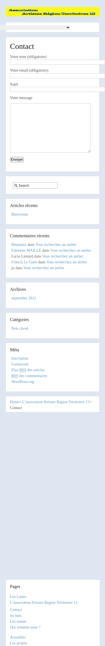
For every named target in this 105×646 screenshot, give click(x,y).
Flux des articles (28, 378)
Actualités (18, 637)
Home (14, 410)
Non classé (19, 337)
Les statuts (18, 621)
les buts (16, 616)
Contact (16, 610)
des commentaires (29, 384)
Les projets (18, 643)
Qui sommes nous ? (25, 627)
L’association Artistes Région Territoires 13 (55, 410)
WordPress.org (22, 390)
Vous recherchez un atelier (55, 253)
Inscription (19, 367)
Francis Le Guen (24, 270)
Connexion (19, 372)
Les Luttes (18, 597)
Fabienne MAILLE (26, 259)
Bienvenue (19, 223)
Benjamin (18, 253)
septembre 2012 (23, 306)
